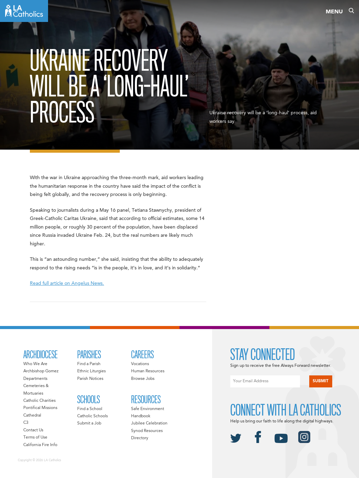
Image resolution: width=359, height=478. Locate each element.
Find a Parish (89, 364)
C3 (25, 423)
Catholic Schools (92, 416)
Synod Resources (147, 431)
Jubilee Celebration (149, 423)
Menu (334, 12)
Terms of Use (35, 437)
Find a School (89, 409)
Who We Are (35, 364)
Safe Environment (147, 409)
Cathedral (32, 415)
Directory (139, 438)
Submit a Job (89, 423)
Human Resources (147, 371)
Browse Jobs (142, 379)
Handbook (140, 416)
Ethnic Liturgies (91, 371)
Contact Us (33, 430)
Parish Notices (90, 379)
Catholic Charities (39, 401)
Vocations (140, 364)
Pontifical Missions (40, 408)
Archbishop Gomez (40, 371)
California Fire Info (40, 445)
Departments (35, 379)
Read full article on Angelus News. (67, 283)
